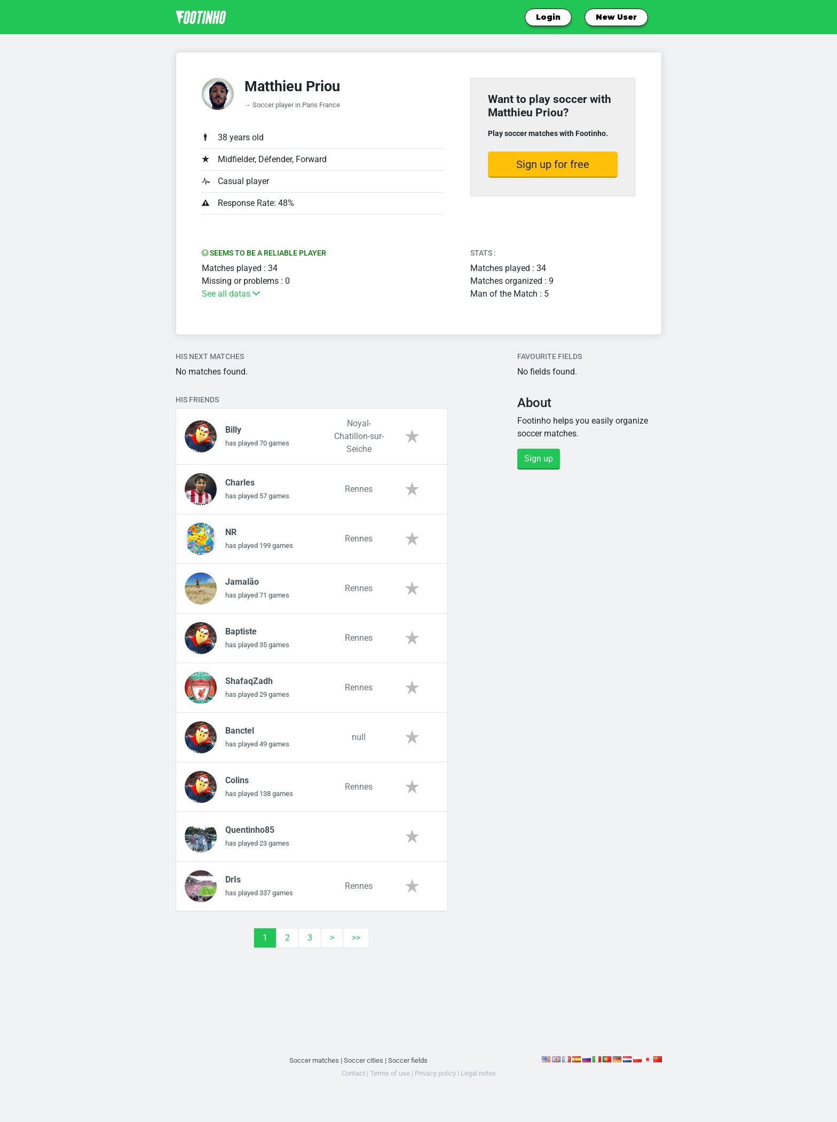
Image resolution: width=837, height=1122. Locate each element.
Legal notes (478, 1073)
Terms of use (390, 1073)
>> (356, 938)
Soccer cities (363, 1060)
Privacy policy (435, 1073)
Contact (353, 1073)
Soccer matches (314, 1060)
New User (616, 17)
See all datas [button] (231, 294)
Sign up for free (552, 164)
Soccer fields (408, 1060)
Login (548, 17)
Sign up (538, 458)
